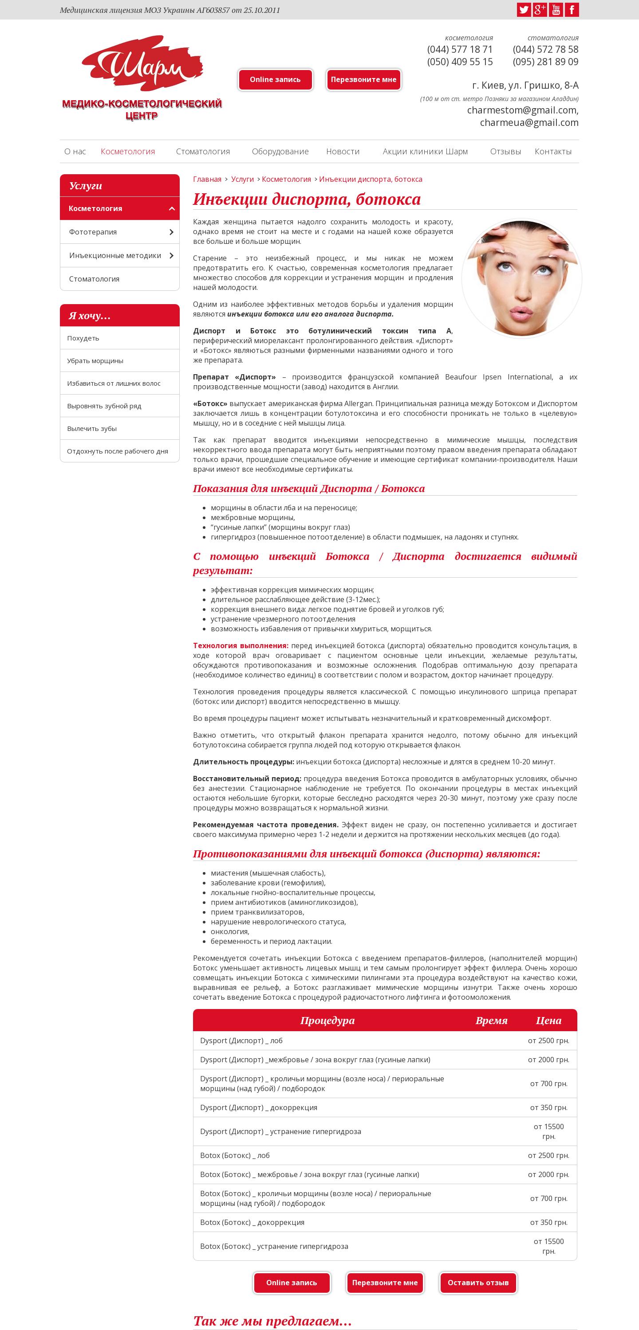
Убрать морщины (95, 360)
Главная (207, 179)
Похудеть (83, 337)
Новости (343, 151)
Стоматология (203, 151)
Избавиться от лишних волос (114, 383)
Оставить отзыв (478, 1282)
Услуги (242, 179)
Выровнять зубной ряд (104, 405)
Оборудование (280, 151)
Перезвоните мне (364, 79)
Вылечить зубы (92, 428)
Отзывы (505, 151)
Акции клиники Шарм (425, 151)
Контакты (553, 151)
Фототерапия (93, 232)
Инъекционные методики (115, 255)
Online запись (275, 79)
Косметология (128, 151)
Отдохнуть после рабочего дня (117, 450)
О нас (75, 151)
